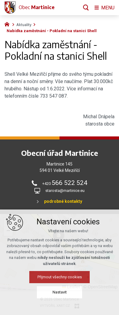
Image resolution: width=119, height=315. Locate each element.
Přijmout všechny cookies (59, 277)
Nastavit (60, 292)
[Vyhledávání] (86, 8)
